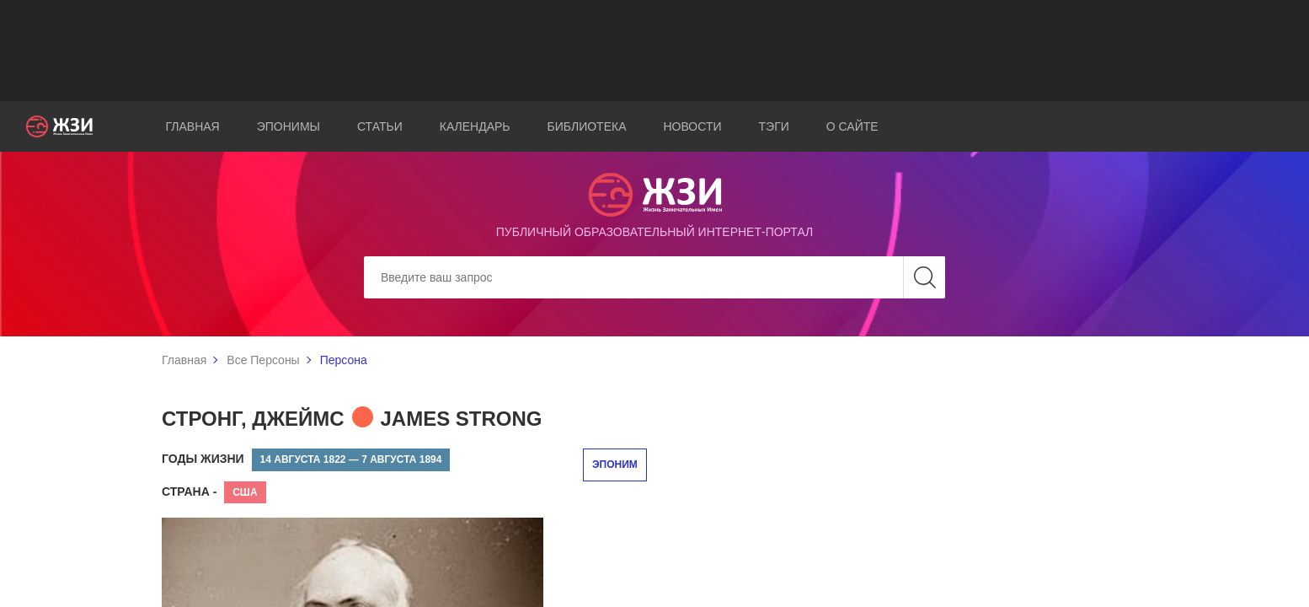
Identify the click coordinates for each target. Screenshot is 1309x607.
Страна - (189, 491)
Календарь (475, 126)
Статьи (380, 126)
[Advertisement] (654, 50)
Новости (692, 126)
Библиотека (587, 126)
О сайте (852, 126)
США (244, 492)
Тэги (774, 126)
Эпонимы (288, 126)
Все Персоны (263, 360)
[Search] (654, 277)
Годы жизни (203, 458)
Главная (192, 126)
